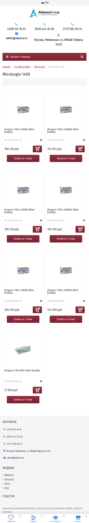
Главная (6, 66)
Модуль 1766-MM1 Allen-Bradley (22, 370)
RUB (45, 2)
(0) (12, 140)
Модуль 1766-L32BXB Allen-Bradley (19, 291)
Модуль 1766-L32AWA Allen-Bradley (19, 131)
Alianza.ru (9, 474)
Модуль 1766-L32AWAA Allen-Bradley (63, 131)
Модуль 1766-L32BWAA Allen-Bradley (63, 211)
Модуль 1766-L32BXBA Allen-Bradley (63, 291)
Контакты (9, 479)
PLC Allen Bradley (22, 66)
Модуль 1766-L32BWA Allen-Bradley (19, 211)
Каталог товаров (18, 57)
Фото (7, 483)
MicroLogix (39, 66)
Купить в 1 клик (23, 158)
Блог (6, 488)
